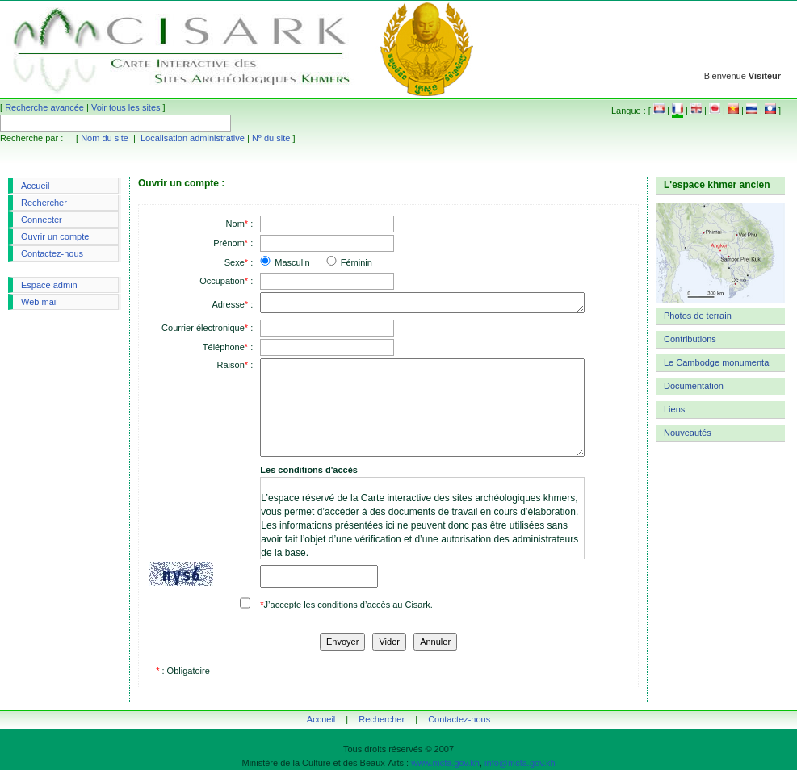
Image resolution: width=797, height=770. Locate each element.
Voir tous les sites (126, 107)
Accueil (35, 185)
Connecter (41, 219)
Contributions (690, 339)
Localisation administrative (193, 138)
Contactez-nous (52, 253)
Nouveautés (687, 432)
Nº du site (271, 138)
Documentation (694, 386)
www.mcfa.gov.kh (445, 763)
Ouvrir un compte (55, 236)
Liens (674, 409)
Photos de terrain (698, 315)
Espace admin (49, 285)
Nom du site (104, 138)
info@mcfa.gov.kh (519, 763)
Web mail (39, 302)
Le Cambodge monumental (717, 362)
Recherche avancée (44, 107)
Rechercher (44, 202)
